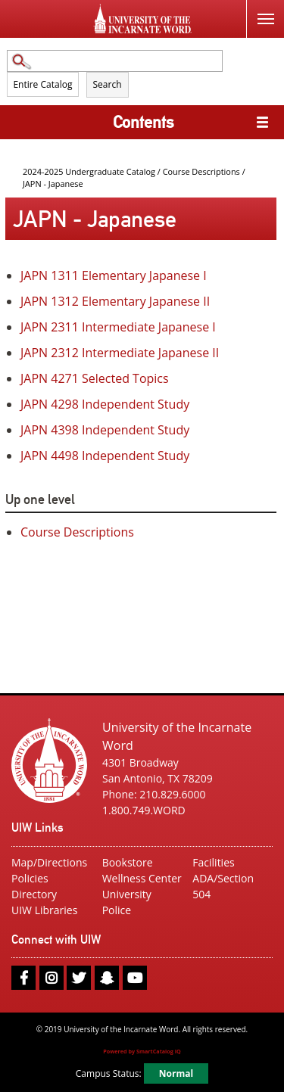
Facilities (213, 862)
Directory (34, 894)
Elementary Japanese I (113, 275)
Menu (260, 10)
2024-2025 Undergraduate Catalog (89, 171)
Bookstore (127, 862)
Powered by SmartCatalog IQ (142, 1051)
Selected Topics (94, 378)
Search (107, 84)
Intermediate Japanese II (119, 352)
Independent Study (104, 404)
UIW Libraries (44, 910)
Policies (29, 878)
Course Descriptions (201, 171)
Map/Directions (49, 862)
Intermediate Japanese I (118, 327)
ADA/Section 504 (223, 886)
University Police (126, 902)
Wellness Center (142, 878)
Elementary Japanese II (115, 301)
